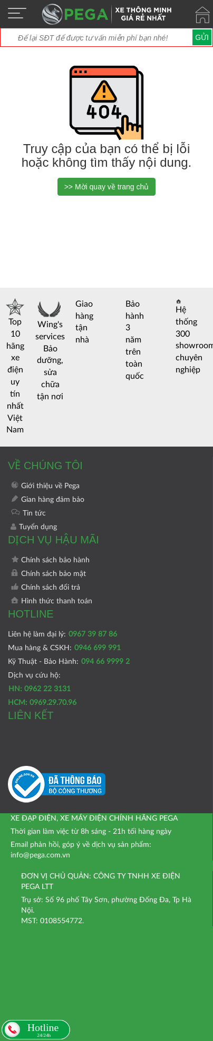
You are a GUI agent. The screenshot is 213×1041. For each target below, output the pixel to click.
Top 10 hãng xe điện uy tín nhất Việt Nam (15, 366)
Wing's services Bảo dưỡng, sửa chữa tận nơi (50, 349)
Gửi (202, 37)
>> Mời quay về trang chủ (106, 187)
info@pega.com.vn (40, 855)
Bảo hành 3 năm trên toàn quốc (134, 340)
